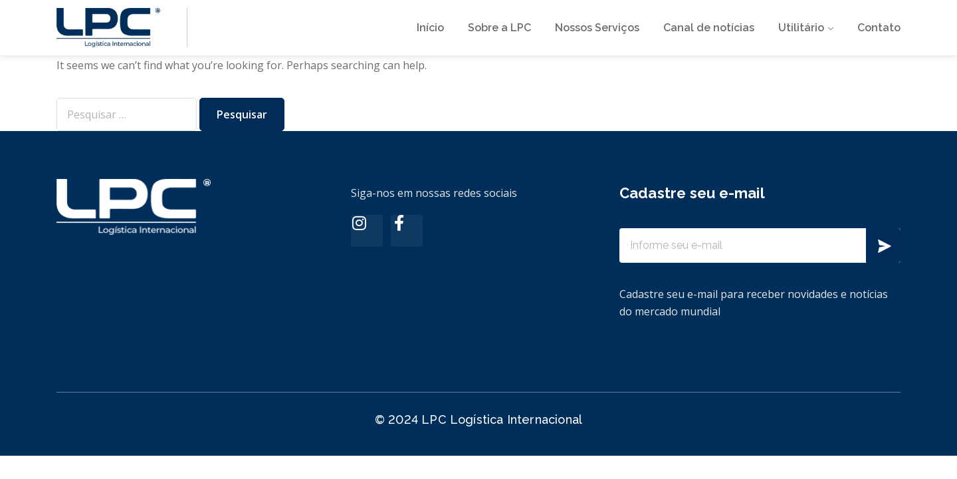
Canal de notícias (708, 27)
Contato (879, 27)
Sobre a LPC (499, 27)
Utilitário (801, 27)
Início (430, 27)
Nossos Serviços (597, 27)
